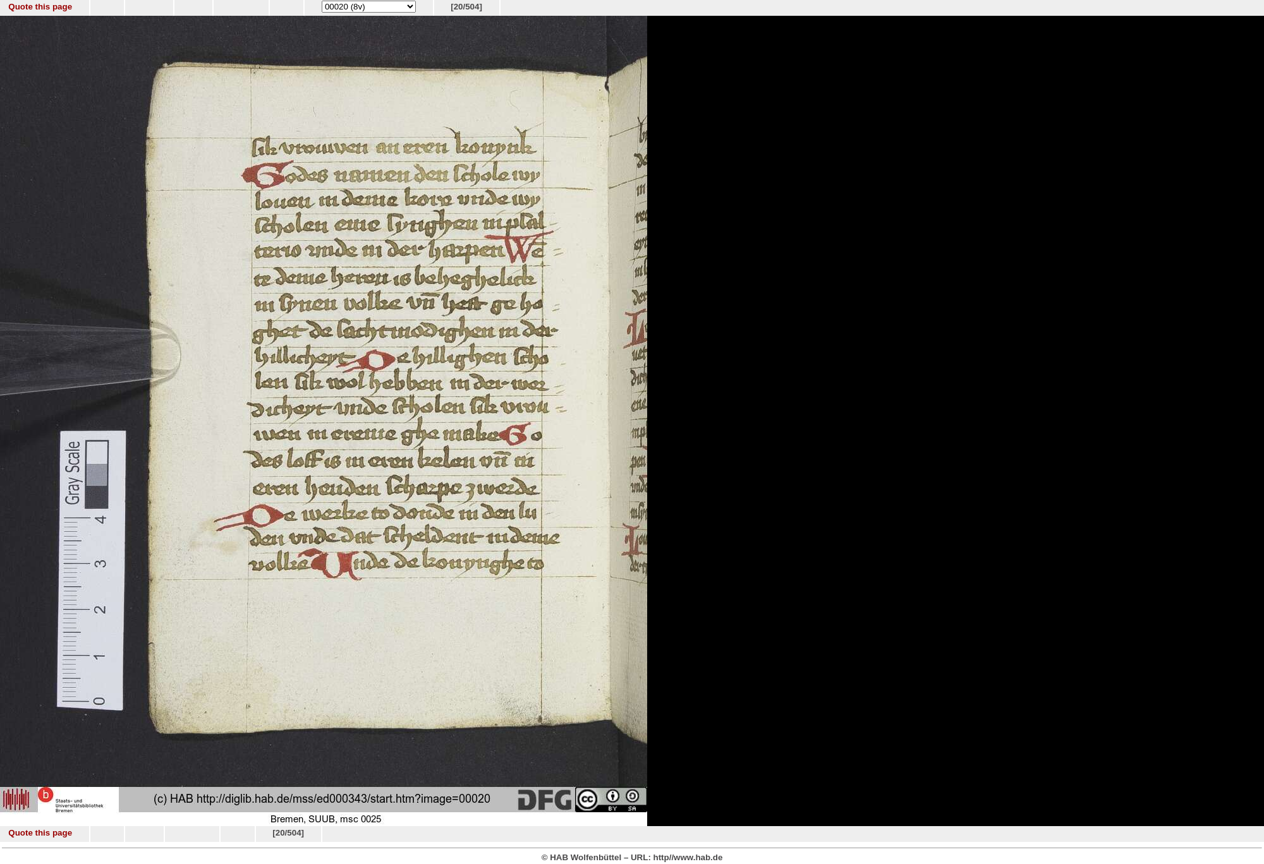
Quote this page (40, 6)
